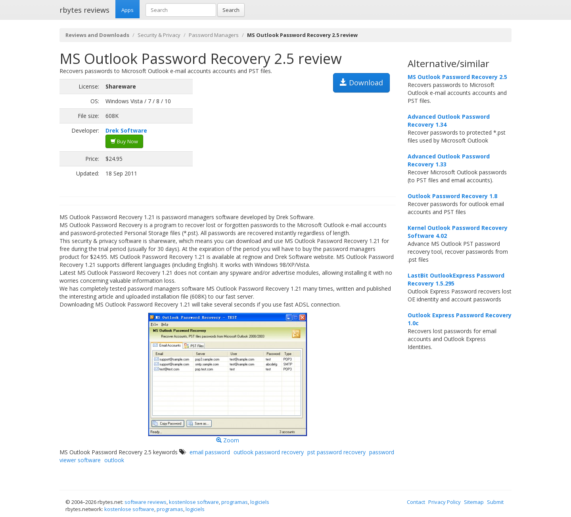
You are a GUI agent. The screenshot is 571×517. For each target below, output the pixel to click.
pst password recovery (336, 452)
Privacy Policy (444, 501)
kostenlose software (194, 501)
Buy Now (124, 141)
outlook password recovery (269, 452)
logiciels (259, 501)
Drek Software (126, 130)
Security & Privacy (159, 35)
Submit (495, 501)
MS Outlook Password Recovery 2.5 (457, 77)
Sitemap (474, 501)
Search (231, 10)
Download (361, 82)
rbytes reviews (84, 10)
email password (210, 452)
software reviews (146, 501)
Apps (127, 10)
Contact (416, 501)
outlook (114, 460)
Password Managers (214, 35)
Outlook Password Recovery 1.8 (452, 196)
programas (234, 501)
